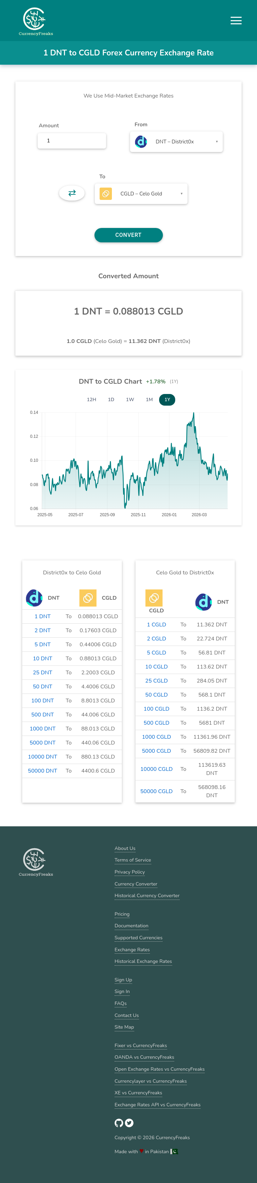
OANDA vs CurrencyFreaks (144, 1057)
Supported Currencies (139, 937)
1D (111, 399)
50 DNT (42, 686)
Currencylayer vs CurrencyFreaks (151, 1081)
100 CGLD (157, 709)
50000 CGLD (156, 791)
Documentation (132, 925)
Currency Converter (136, 883)
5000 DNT (42, 743)
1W (130, 399)
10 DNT (42, 658)
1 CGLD (156, 624)
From (140, 124)
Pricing (122, 914)
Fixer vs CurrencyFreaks (141, 1045)
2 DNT (43, 630)
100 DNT (42, 700)
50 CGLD (156, 695)
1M (149, 399)
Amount (49, 125)
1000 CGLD (156, 737)
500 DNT (42, 714)
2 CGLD (156, 639)
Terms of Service (133, 859)
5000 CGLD (156, 751)
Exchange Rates (132, 949)
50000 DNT (42, 771)
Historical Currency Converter (147, 895)
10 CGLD (156, 667)
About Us (125, 848)
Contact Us (127, 1015)
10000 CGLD (156, 769)
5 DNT (43, 644)
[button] (236, 20)
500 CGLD (157, 723)
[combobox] (176, 141)
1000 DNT (42, 729)
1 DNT (43, 616)
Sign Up (123, 979)
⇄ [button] (72, 193)
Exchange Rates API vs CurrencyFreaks (158, 1104)
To (102, 176)
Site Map (124, 1026)
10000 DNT (42, 757)
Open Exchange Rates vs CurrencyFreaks (160, 1069)
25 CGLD (156, 681)
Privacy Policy (130, 871)
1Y (167, 399)
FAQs (121, 1003)
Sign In (122, 991)
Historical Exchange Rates (143, 961)
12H (92, 399)
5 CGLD (156, 653)
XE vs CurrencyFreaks (138, 1092)
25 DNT (42, 672)
